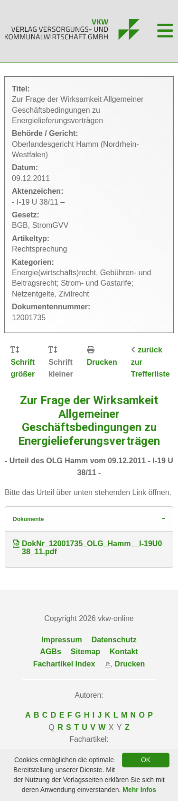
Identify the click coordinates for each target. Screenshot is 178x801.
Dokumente (28, 519)
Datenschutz (114, 640)
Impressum (61, 640)
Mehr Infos (139, 789)
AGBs (50, 652)
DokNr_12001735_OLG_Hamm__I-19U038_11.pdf (87, 548)
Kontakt (124, 652)
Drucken (102, 362)
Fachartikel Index (64, 664)
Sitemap (85, 652)
